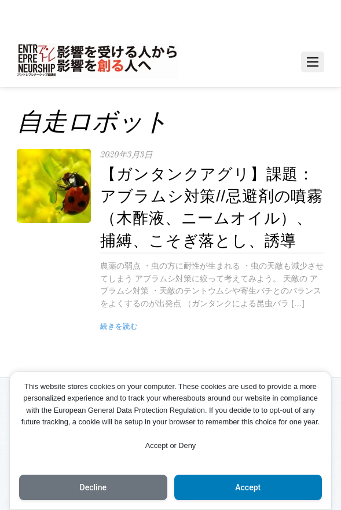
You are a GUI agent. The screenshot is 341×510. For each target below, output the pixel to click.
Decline (93, 487)
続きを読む (119, 326)
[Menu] (312, 62)
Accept (248, 487)
